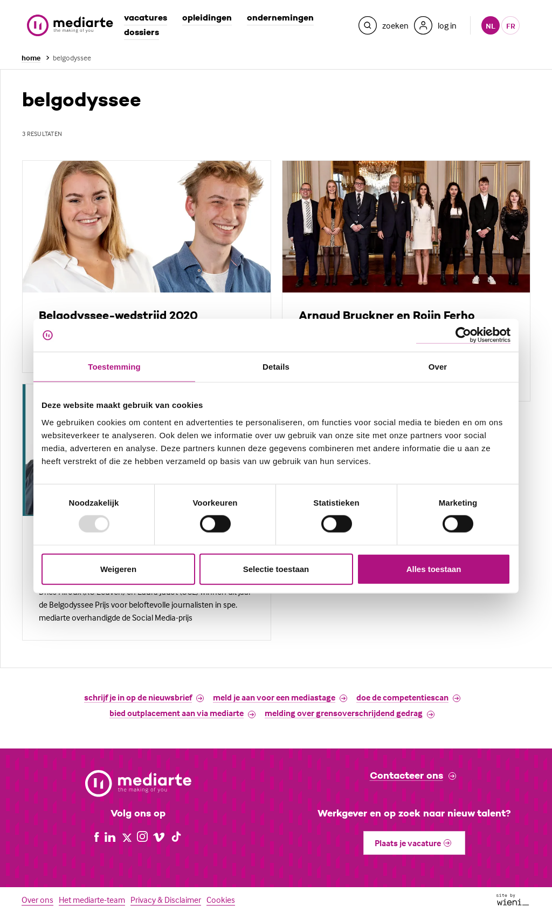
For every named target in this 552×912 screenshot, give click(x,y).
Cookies (220, 899)
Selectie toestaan (276, 568)
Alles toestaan (433, 568)
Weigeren (118, 568)
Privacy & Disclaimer (165, 899)
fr (510, 25)
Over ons (37, 899)
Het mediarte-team (92, 899)
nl (490, 25)
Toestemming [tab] (114, 366)
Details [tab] (276, 366)
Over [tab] (438, 366)
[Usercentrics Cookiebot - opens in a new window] (463, 335)
